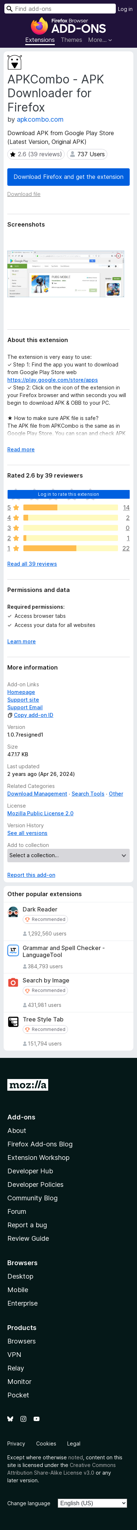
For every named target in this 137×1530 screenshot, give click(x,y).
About (16, 1130)
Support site (23, 700)
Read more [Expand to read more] (21, 449)
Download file (24, 194)
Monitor (19, 1381)
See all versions (27, 833)
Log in (125, 9)
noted (75, 1457)
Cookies (46, 1443)
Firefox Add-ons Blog (40, 1144)
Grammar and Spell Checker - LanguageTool (64, 951)
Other (116, 793)
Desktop (20, 1276)
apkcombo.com (40, 119)
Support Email (25, 707)
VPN (14, 1354)
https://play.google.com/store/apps (52, 380)
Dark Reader (40, 909)
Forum (16, 1211)
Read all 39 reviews (32, 564)
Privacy (16, 1443)
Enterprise (22, 1303)
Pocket (18, 1395)
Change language (28, 1503)
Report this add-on (31, 875)
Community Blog (32, 1198)
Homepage (21, 692)
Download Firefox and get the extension (68, 176)
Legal (73, 1443)
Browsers (21, 1341)
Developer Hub (30, 1171)
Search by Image (46, 980)
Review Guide (28, 1238)
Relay (15, 1368)
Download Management (37, 793)
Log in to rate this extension (68, 494)
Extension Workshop (38, 1157)
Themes (71, 39)
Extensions (40, 39)
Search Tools (88, 793)
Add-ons (21, 1117)
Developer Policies (35, 1184)
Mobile (17, 1290)
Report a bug (27, 1225)
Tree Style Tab (43, 1019)
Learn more (21, 641)
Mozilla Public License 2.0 (40, 813)
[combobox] (60, 8)
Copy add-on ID (30, 715)
